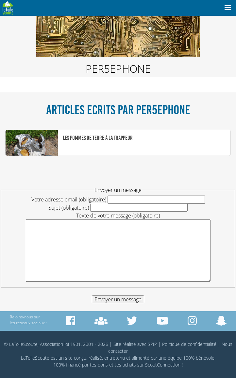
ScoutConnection (162, 365)
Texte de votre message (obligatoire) (118, 215)
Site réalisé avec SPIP (135, 344)
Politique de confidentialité (189, 344)
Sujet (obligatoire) (68, 207)
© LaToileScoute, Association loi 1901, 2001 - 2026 (56, 344)
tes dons (99, 365)
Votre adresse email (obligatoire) (68, 199)
